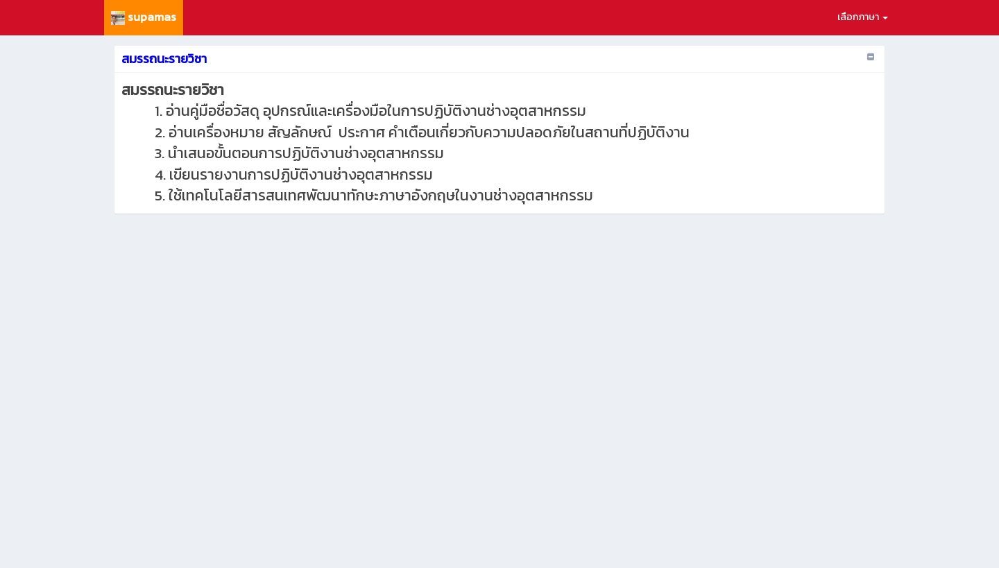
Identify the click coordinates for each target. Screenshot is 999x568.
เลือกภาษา (862, 17)
